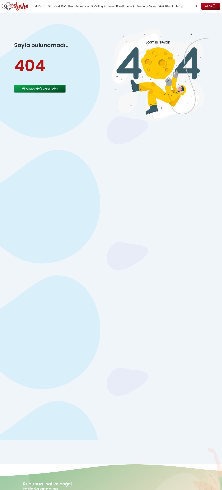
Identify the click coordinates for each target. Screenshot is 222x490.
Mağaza (40, 6)
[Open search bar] (195, 6)
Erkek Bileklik (165, 6)
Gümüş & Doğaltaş (60, 6)
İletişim (180, 6)
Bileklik (120, 6)
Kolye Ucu (82, 6)
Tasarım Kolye (146, 6)
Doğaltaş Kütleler (102, 6)
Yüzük (130, 6)
